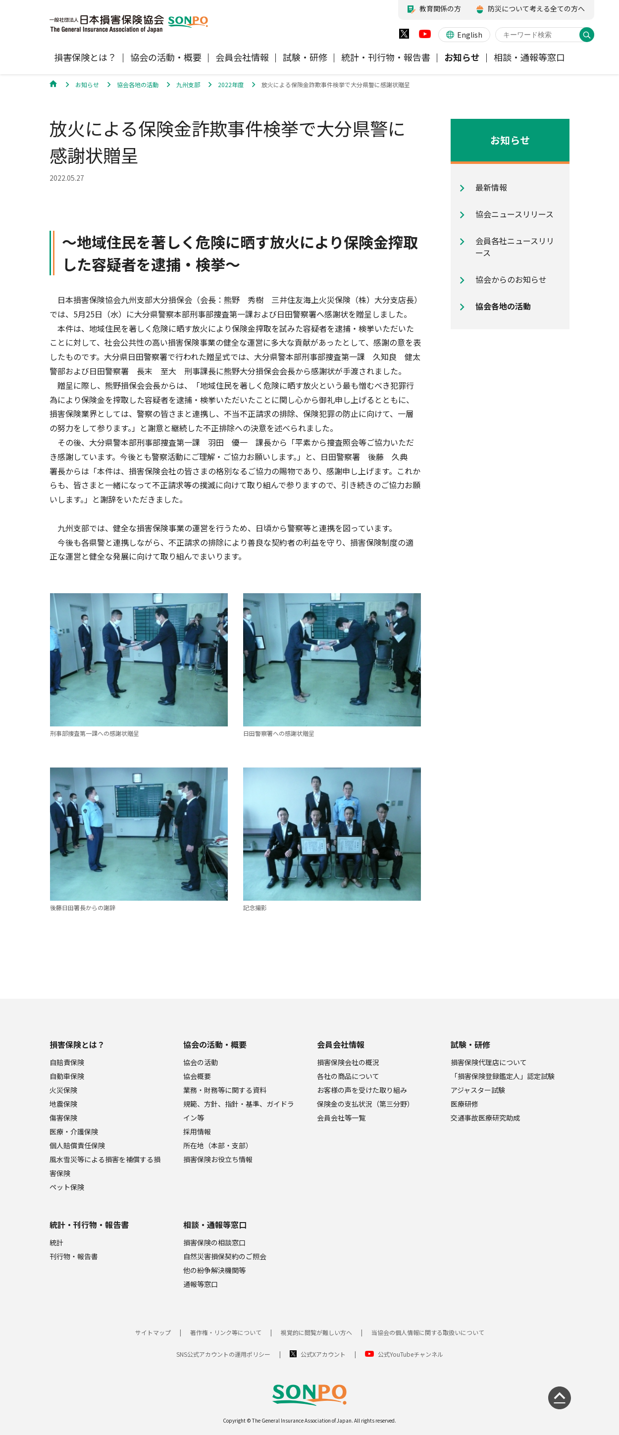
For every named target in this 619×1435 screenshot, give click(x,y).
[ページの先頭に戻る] (559, 1397)
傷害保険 (63, 1118)
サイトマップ (153, 1332)
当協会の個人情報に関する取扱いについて (427, 1332)
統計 (56, 1242)
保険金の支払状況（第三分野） (365, 1104)
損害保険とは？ (77, 1044)
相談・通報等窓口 (215, 1224)
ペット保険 (67, 1187)
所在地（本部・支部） (218, 1145)
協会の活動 (200, 1062)
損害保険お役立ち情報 (218, 1159)
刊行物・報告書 (74, 1256)
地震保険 (63, 1104)
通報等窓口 (200, 1284)
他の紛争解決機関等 (214, 1270)
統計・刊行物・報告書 (89, 1224)
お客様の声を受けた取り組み (362, 1090)
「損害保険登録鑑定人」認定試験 (503, 1076)
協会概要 (197, 1076)
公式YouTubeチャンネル (410, 1354)
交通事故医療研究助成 (485, 1118)
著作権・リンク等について (225, 1332)
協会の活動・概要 (215, 1044)
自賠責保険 (67, 1062)
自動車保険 (67, 1076)
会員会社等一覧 (341, 1118)
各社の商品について (348, 1076)
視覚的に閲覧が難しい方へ (316, 1332)
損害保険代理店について (489, 1062)
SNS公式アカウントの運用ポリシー (223, 1354)
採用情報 (197, 1131)
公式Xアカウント (323, 1354)
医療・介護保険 (74, 1131)
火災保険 (63, 1090)
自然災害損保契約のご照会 (224, 1256)
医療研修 (464, 1104)
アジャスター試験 (478, 1090)
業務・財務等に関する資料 (224, 1090)
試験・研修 (470, 1044)
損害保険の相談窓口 (214, 1242)
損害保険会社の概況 (348, 1062)
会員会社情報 (340, 1044)
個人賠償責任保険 (77, 1145)
